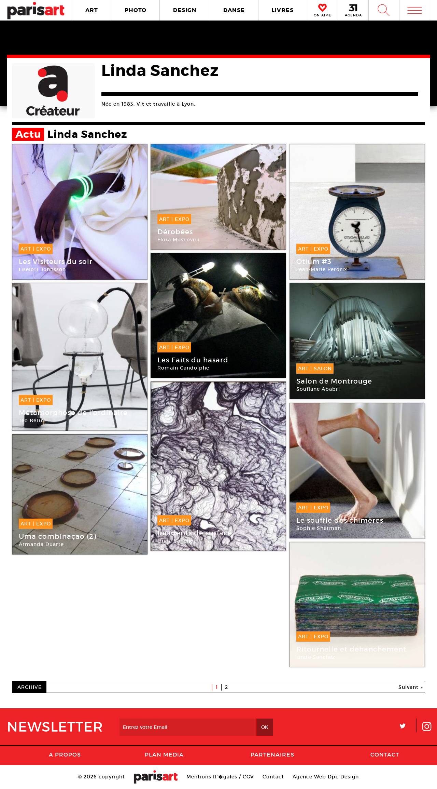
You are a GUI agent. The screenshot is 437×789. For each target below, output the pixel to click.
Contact (384, 754)
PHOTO (135, 10)
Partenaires (272, 754)
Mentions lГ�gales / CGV (220, 777)
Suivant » (410, 687)
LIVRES (282, 10)
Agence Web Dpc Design (326, 777)
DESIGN (185, 10)
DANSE (234, 10)
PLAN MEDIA (164, 754)
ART (91, 10)
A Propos (65, 754)
